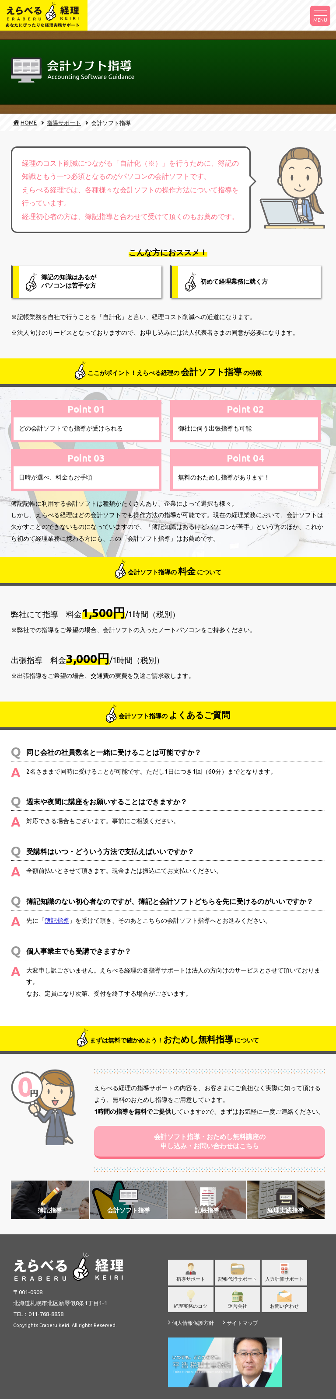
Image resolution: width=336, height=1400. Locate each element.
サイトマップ (240, 1323)
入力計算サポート (284, 1276)
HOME (22, 122)
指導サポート (64, 123)
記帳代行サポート (237, 1276)
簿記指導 (57, 920)
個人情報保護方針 (191, 1323)
